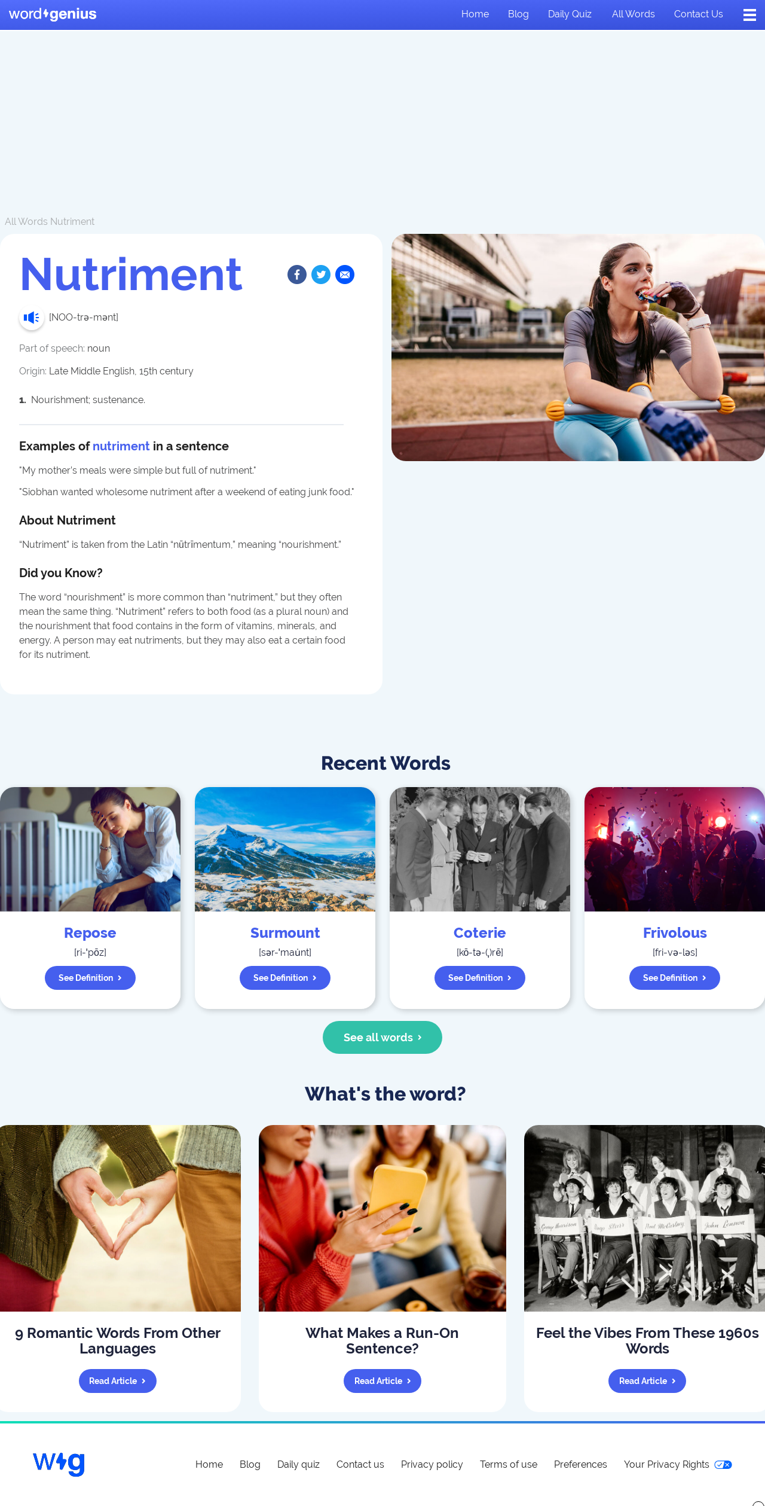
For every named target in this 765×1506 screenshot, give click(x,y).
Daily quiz (570, 14)
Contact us (698, 14)
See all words (383, 1037)
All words (633, 14)
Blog (518, 14)
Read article (117, 1381)
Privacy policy (432, 1464)
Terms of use (508, 1464)
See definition (90, 978)
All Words (26, 221)
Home (475, 14)
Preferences (580, 1464)
